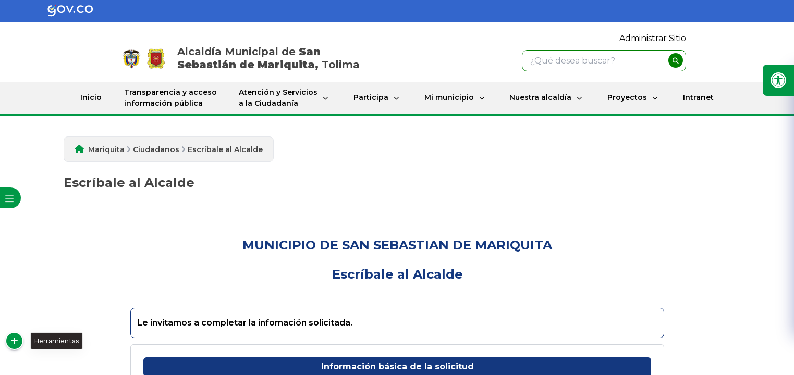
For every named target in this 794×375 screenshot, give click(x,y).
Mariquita (106, 149)
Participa (370, 97)
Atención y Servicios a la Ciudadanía (278, 98)
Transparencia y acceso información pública (170, 98)
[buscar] (675, 60)
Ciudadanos (156, 149)
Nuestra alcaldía (540, 97)
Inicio (91, 97)
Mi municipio (449, 97)
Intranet (698, 97)
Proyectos (627, 97)
